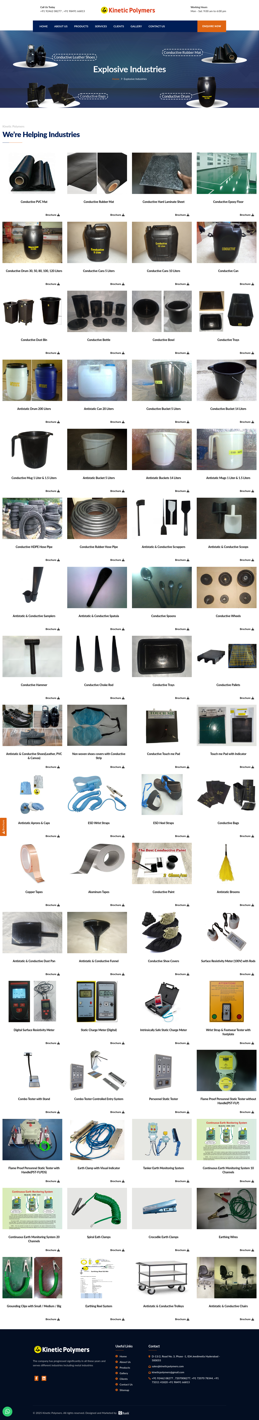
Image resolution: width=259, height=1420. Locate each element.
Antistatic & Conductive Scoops (228, 546)
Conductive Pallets (228, 684)
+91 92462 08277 (51, 11)
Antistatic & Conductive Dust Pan (34, 960)
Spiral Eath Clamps (99, 1236)
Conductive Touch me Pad (163, 753)
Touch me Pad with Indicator (228, 753)
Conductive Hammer (34, 684)
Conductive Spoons (163, 615)
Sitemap (124, 1389)
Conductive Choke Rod (98, 684)
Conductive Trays (228, 339)
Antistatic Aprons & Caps (34, 822)
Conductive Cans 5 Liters (98, 270)
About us (61, 25)
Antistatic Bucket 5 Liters (99, 477)
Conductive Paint (163, 891)
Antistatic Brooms (228, 891)
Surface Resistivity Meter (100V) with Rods (228, 960)
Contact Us (156, 25)
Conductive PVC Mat (34, 201)
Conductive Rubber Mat (99, 201)
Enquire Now (211, 25)
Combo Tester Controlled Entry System (98, 1098)
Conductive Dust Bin (34, 339)
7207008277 (182, 1377)
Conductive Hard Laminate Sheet (164, 201)
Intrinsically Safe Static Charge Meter (163, 1029)
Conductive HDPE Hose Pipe (34, 546)
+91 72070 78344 (202, 1377)
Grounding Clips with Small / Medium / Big (34, 1305)
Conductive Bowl (163, 339)
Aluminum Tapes (98, 891)
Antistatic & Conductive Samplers (34, 615)
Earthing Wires (228, 1236)
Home (43, 25)
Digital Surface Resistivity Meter (34, 1029)
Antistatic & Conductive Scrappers (163, 546)
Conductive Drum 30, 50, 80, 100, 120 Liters (34, 270)
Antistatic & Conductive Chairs (228, 1305)
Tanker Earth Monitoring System (163, 1167)
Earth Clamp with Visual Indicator (99, 1167)
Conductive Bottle (98, 339)
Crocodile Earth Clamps (163, 1236)
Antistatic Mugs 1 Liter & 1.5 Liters (228, 477)
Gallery (136, 25)
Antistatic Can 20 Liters (99, 408)
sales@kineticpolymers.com (168, 1365)
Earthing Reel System (98, 1305)
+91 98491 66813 (74, 11)
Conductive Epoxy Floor (228, 201)
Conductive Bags (228, 822)
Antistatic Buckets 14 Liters (163, 477)
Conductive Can (228, 270)
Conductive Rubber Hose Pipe (99, 546)
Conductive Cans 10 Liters (163, 270)
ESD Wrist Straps (99, 822)
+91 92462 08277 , (163, 1377)
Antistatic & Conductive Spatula (99, 615)
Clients (118, 25)
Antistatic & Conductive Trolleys (163, 1305)
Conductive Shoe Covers (163, 960)
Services (101, 25)
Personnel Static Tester (163, 1098)
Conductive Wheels (228, 615)
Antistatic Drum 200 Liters (34, 408)
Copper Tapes (34, 891)
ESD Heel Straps (163, 822)
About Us (125, 1360)
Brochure (53, 213)
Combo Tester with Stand (34, 1098)
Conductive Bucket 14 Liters (228, 408)
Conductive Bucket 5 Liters (163, 408)
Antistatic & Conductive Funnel (98, 960)
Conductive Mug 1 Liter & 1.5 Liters (34, 477)
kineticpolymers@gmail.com (168, 1371)
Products (81, 25)
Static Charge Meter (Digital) (99, 1029)
